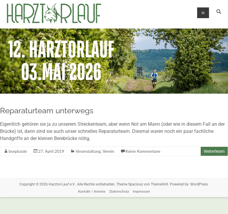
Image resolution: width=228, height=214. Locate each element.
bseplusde (18, 151)
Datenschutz (119, 191)
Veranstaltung (88, 151)
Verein (108, 151)
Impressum (141, 191)
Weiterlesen (214, 151)
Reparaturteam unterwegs (47, 110)
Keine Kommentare (143, 151)
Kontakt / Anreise (91, 191)
